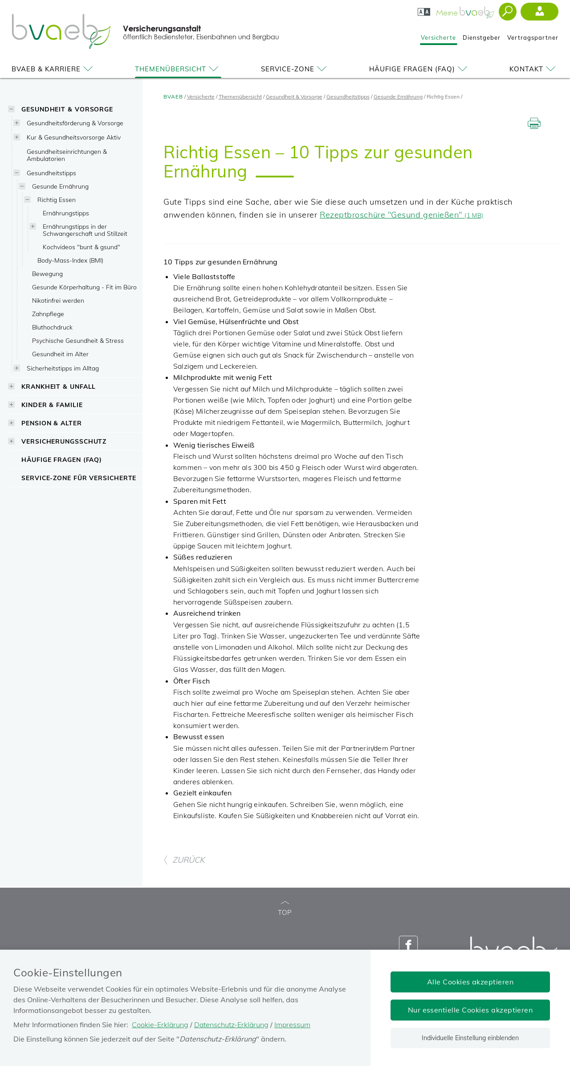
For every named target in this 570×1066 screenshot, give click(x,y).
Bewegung (47, 273)
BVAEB (173, 96)
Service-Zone (295, 69)
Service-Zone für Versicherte (78, 478)
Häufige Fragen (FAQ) (419, 69)
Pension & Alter (51, 423)
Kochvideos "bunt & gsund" (81, 247)
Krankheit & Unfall (58, 386)
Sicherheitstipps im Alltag (63, 368)
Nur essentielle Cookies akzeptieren (470, 1009)
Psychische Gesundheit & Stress (78, 340)
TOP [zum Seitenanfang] (285, 909)
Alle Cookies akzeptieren (470, 981)
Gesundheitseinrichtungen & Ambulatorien (67, 155)
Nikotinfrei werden (58, 300)
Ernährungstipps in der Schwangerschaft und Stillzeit (85, 229)
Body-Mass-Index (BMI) (70, 260)
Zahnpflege (48, 313)
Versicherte (438, 37)
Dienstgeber (482, 37)
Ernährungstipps (66, 213)
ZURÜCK (183, 860)
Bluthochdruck (52, 327)
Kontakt (533, 69)
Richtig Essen (56, 199)
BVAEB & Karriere (54, 69)
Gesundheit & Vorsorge (67, 109)
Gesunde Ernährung (60, 186)
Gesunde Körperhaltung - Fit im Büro (84, 287)
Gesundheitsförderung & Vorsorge (75, 123)
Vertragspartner (532, 37)
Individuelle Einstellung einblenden (470, 1038)
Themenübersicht (178, 69)
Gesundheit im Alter (60, 354)
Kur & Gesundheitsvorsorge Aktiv (74, 137)
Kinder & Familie (51, 404)
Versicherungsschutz (63, 441)
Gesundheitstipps (51, 173)
